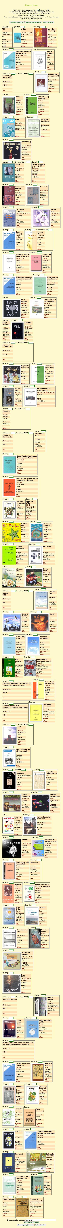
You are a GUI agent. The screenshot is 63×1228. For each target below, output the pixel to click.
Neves (17, 1158)
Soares (46, 527)
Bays (46, 1067)
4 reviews (17, 403)
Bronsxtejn (46, 573)
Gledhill (28, 505)
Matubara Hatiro (35, 1203)
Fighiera (19, 1180)
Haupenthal (44, 190)
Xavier (19, 1024)
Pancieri (30, 956)
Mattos (40, 100)
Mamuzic (39, 663)
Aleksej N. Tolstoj (27, 33)
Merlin (23, 527)
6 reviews (46, 1191)
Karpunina (18, 123)
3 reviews (24, 43)
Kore (51, 618)
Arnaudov (47, 843)
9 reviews (47, 1078)
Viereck (18, 1067)
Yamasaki (47, 303)
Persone (24, 303)
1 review (50, 43)
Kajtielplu (49, 1158)
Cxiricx (5, 1203)
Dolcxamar (25, 798)
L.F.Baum (38, 888)
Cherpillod (20, 460)
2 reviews (51, 88)
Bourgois (46, 708)
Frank (26, 55)
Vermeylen (18, 888)
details (23, 46)
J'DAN (53, 213)
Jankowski (28, 326)
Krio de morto (26, 843)
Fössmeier (19, 55)
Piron (16, 663)
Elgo (45, 1180)
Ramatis (18, 911)
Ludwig (33, 866)
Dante (18, 1090)
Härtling (18, 100)
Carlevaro (35, 168)
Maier (18, 258)
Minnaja (40, 1135)
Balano (17, 190)
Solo (51, 798)
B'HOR (57, 213)
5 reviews (17, 673)
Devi (40, 911)
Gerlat (41, 1024)
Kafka (18, 866)
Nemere (17, 392)
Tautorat (5, 415)
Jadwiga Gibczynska (23, 213)
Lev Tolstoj (18, 1112)
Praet (49, 1001)
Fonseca (24, 956)
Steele (43, 933)
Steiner (44, 258)
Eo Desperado (26, 145)
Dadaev (20, 730)
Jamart (49, 55)
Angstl (18, 236)
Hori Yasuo (42, 1090)
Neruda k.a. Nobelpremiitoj (46, 392)
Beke (18, 505)
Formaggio (18, 821)
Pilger (22, 258)
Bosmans (40, 236)
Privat (47, 369)
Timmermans (19, 168)
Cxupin (47, 685)
